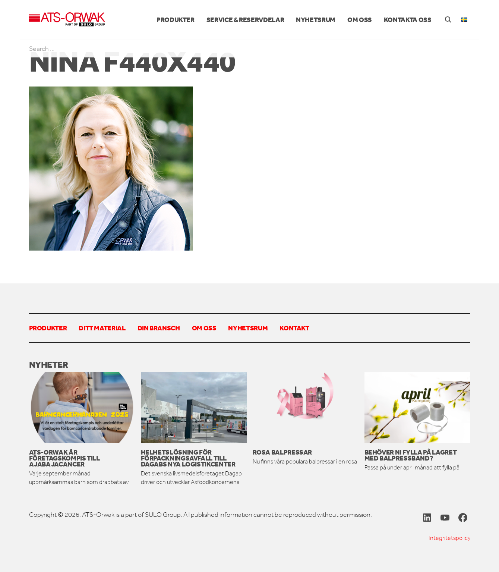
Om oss (359, 19)
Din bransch (159, 328)
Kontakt (294, 328)
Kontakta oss (408, 19)
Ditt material (102, 328)
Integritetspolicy (449, 537)
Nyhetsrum (315, 19)
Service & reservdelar (245, 19)
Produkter (176, 19)
